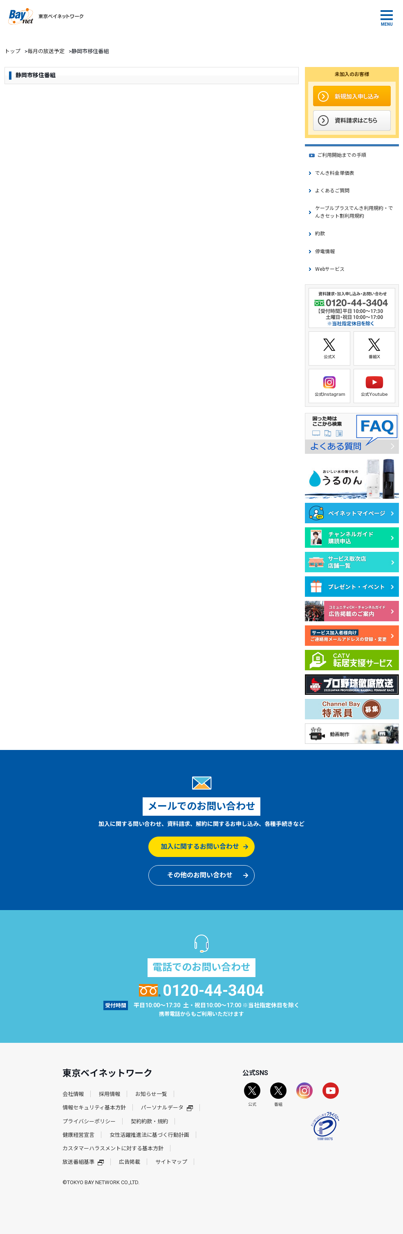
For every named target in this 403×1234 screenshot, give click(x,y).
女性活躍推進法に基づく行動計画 (149, 1135)
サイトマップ (171, 1162)
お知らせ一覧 (151, 1094)
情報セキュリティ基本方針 (94, 1108)
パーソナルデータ (167, 1108)
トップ (12, 51)
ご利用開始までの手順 (341, 155)
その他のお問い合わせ (200, 875)
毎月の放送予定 (46, 51)
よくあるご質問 (332, 191)
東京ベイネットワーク (45, 16)
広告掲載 (129, 1162)
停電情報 (325, 251)
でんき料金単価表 (334, 173)
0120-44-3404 (201, 991)
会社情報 (73, 1094)
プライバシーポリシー (89, 1121)
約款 (320, 234)
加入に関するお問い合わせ (200, 846)
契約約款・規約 (149, 1121)
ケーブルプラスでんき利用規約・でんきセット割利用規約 (354, 212)
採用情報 (109, 1094)
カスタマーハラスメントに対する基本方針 (113, 1148)
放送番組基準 (83, 1162)
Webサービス (330, 269)
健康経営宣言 (78, 1135)
